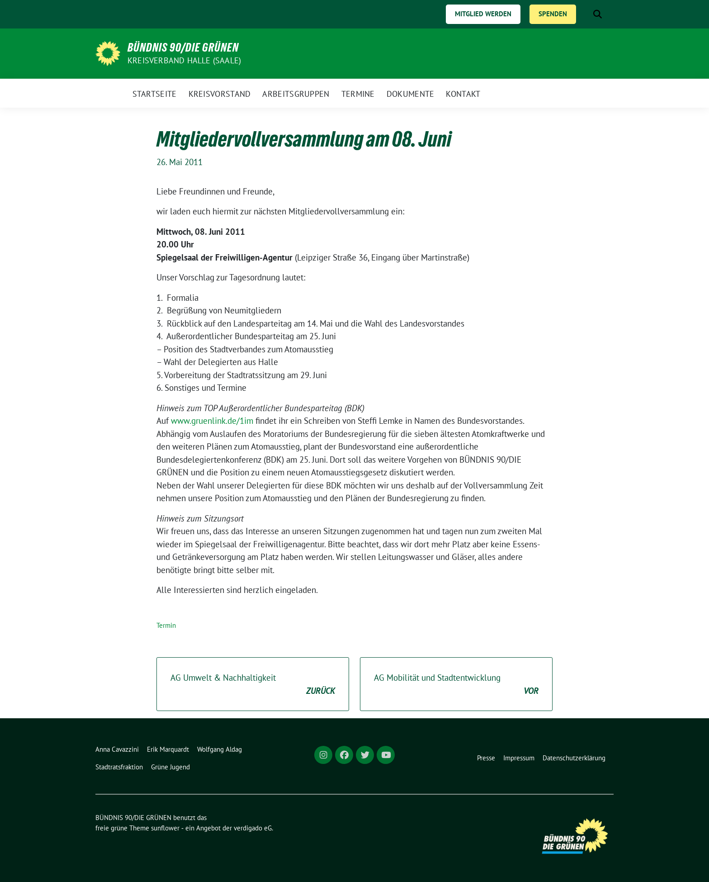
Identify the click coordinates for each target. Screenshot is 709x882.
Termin (166, 625)
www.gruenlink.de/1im (212, 420)
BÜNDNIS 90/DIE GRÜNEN (183, 47)
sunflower (165, 828)
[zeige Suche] (597, 14)
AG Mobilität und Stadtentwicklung (456, 684)
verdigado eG (253, 828)
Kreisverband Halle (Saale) (184, 60)
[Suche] (585, 14)
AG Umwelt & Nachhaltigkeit (252, 684)
